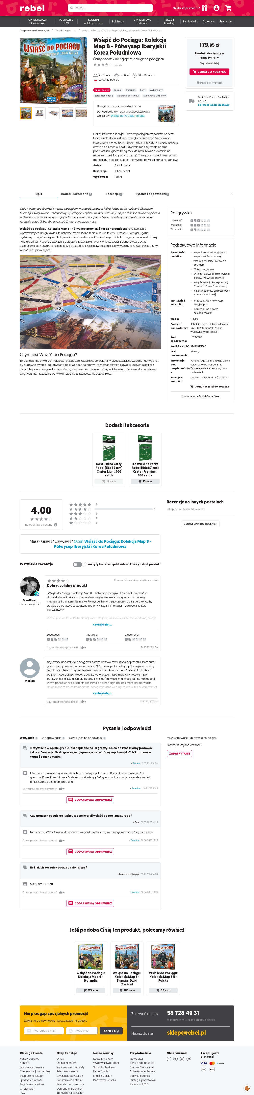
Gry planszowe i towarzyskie (37, 21)
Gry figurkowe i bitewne (142, 21)
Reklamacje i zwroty (32, 1051)
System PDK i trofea (142, 1051)
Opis (38, 191)
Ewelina (136, 778)
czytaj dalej (172, 157)
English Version (102, 1059)
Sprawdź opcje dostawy (213, 105)
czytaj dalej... (102, 615)
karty (142, 90)
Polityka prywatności (177, 1088)
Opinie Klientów (66, 1046)
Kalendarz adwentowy (70, 1068)
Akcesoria (209, 21)
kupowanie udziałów (154, 95)
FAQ (22, 1076)
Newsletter (136, 1042)
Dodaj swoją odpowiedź (90, 790)
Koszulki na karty (103, 1042)
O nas (60, 1042)
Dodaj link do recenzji (200, 514)
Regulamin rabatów (32, 1068)
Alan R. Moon (123, 162)
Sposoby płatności (31, 1063)
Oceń (102, 534)
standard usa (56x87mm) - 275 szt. (209, 374)
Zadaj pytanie (179, 744)
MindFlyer (30, 591)
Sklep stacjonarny (67, 1055)
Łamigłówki (190, 21)
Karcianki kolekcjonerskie (93, 21)
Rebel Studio (101, 1055)
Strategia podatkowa (143, 1063)
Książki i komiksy (169, 21)
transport (131, 90)
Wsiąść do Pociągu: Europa (127, 116)
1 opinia (118, 65)
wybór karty (156, 90)
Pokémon (118, 21)
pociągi (117, 90)
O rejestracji (27, 1072)
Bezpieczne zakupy (31, 1059)
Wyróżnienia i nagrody (70, 1051)
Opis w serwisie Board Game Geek (200, 393)
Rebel (118, 174)
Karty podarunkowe (142, 1046)
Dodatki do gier (63, 30)
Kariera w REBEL (139, 1068)
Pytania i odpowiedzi (152, 191)
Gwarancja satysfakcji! (70, 1059)
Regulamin (202, 1088)
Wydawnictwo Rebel (106, 1046)
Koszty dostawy (29, 1042)
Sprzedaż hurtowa (104, 1051)
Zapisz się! (111, 1014)
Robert (136, 753)
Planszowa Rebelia (104, 1063)
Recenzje (114, 191)
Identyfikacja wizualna (70, 1076)
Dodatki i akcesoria (76, 191)
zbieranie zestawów (128, 95)
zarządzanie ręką (104, 95)
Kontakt (24, 1046)
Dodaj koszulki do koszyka (209, 383)
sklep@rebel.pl (186, 1016)
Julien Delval (122, 168)
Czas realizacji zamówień (35, 1055)
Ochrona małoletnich (70, 1072)
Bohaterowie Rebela (69, 1063)
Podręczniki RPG (66, 21)
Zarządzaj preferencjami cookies (247, 1087)
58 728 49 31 (183, 997)
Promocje (226, 21)
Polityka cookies (140, 1059)
